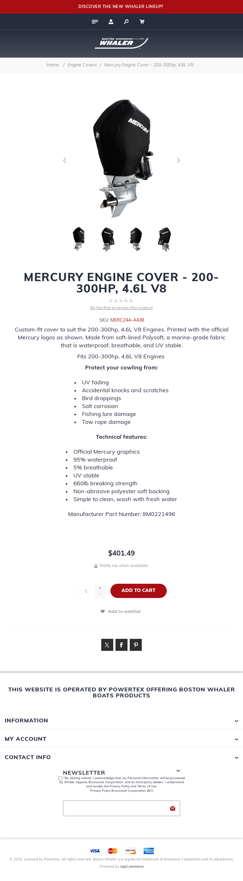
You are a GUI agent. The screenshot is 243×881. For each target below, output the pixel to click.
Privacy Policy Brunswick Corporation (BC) (121, 791)
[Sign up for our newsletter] (121, 808)
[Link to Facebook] (121, 645)
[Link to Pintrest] (136, 645)
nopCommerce (132, 867)
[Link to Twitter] (107, 645)
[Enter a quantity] (86, 591)
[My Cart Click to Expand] (145, 21)
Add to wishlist (124, 611)
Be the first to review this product (121, 308)
